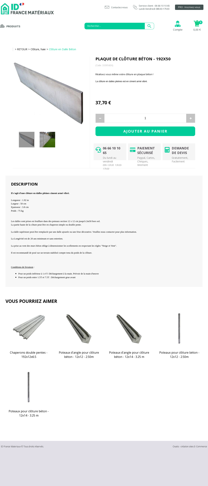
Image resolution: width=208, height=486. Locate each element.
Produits (13, 26)
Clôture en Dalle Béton (62, 49)
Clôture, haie (38, 49)
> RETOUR (21, 49)
